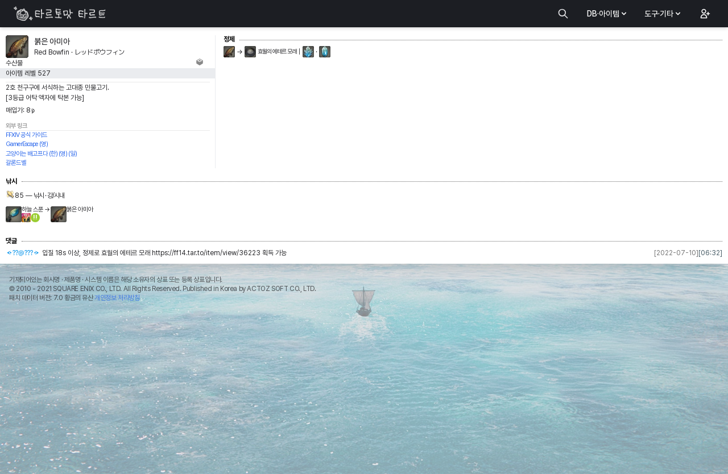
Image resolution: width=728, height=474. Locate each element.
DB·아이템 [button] (607, 13)
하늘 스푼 (32, 209)
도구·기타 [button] (663, 13)
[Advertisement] (364, 391)
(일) (72, 153)
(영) (63, 153)
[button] (704, 13)
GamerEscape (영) (27, 144)
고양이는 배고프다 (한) (31, 153)
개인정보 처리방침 (116, 298)
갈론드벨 (16, 163)
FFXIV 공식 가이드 (26, 135)
